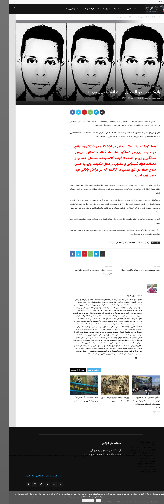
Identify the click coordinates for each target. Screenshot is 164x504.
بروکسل (138, 243)
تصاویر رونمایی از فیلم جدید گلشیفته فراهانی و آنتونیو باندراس (84, 272)
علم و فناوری (63, 8)
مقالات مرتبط (85, 370)
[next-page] (145, 413)
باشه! (89, 500)
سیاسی (139, 86)
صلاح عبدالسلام (112, 243)
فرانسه (103, 243)
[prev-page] (149, 413)
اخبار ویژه (108, 8)
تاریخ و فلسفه (95, 8)
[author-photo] (143, 292)
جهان (144, 86)
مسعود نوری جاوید (141, 98)
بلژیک (131, 243)
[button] (6, 8)
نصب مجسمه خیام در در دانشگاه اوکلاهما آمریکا (131, 270)
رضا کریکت (123, 243)
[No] (160, 497)
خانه (127, 8)
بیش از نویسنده (69, 370)
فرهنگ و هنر (79, 8)
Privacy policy (79, 500)
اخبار (119, 8)
